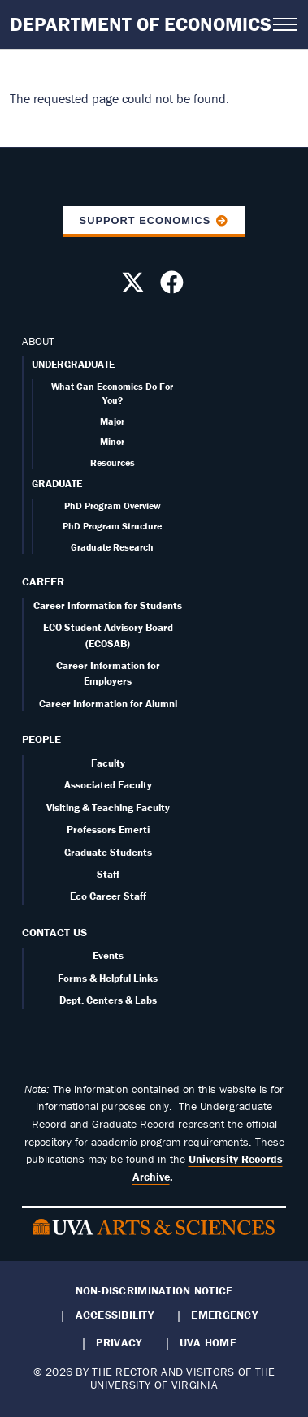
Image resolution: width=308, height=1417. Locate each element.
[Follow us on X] (135, 286)
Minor (112, 441)
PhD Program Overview (112, 505)
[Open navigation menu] (285, 24)
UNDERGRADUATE (73, 364)
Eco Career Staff (108, 896)
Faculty (108, 763)
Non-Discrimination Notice (154, 1290)
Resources (112, 462)
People (41, 739)
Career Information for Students (107, 605)
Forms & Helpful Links (108, 978)
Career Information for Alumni (108, 704)
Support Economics (145, 220)
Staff (108, 874)
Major (112, 421)
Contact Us (54, 932)
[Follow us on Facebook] (174, 286)
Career (43, 581)
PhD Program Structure (112, 526)
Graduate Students (108, 852)
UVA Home (208, 1342)
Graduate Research (112, 547)
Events (108, 955)
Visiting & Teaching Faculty (108, 807)
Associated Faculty (108, 785)
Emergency (224, 1314)
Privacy (118, 1342)
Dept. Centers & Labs (108, 1000)
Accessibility (115, 1314)
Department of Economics (140, 24)
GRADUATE (57, 483)
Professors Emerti (108, 829)
